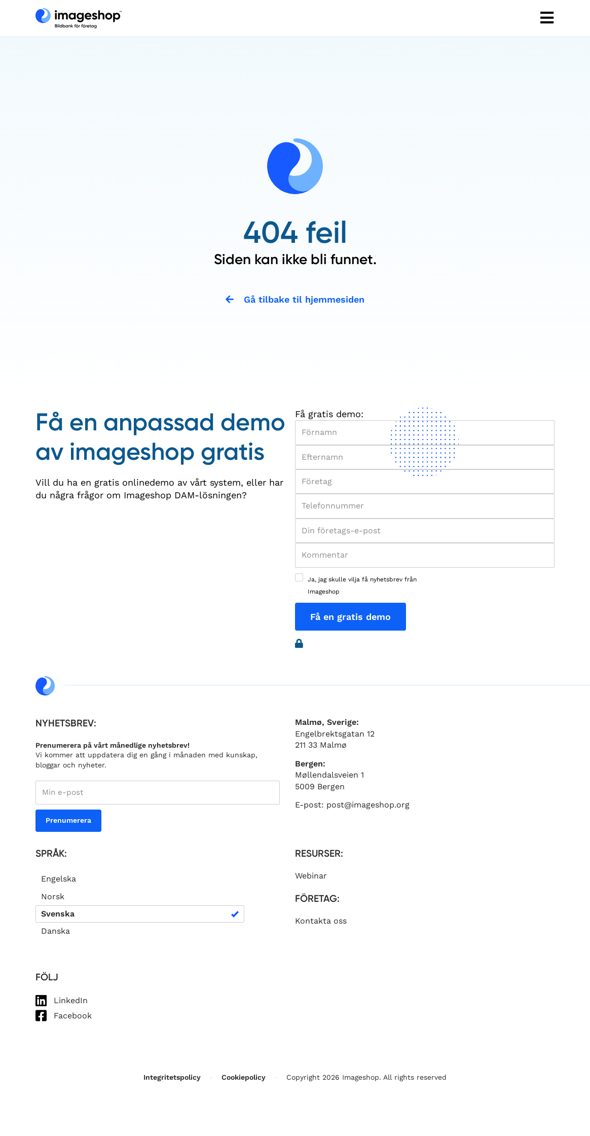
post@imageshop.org (368, 807)
